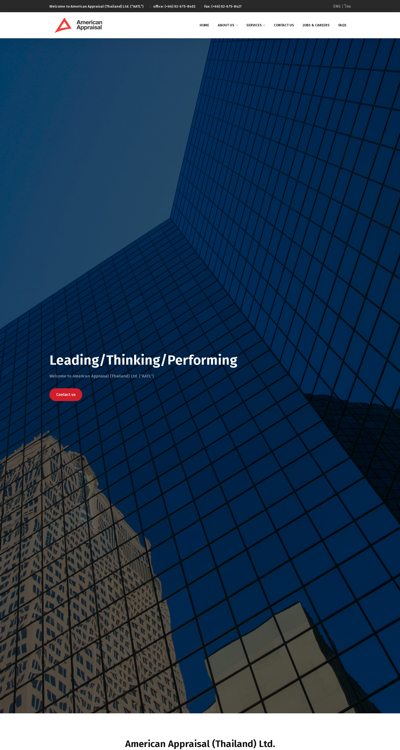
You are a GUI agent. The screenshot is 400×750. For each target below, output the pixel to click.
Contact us (284, 25)
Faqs (342, 25)
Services (255, 25)
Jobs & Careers (316, 25)
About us (228, 25)
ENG (337, 6)
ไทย (347, 6)
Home (204, 25)
